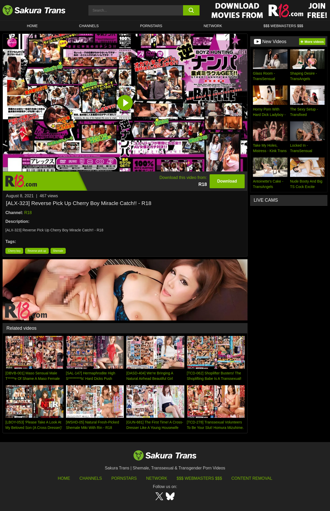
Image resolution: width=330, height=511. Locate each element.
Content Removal (252, 478)
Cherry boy (14, 250)
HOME (32, 26)
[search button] (191, 10)
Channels (90, 478)
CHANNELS (89, 26)
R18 (28, 212)
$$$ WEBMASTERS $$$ (283, 26)
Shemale (58, 250)
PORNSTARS (151, 26)
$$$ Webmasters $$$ (199, 478)
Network (213, 26)
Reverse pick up (37, 250)
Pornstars (124, 478)
